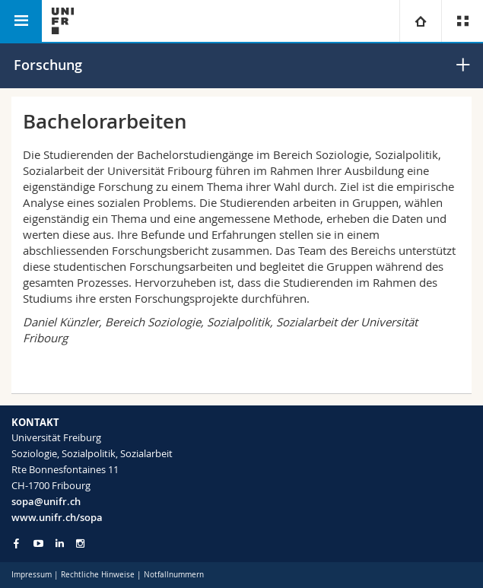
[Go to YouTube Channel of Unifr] (38, 543)
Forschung (48, 65)
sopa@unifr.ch (46, 501)
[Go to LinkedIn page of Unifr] (60, 543)
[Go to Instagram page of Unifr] (80, 543)
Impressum (31, 575)
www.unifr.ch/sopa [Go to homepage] (57, 517)
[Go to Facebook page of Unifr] (16, 543)
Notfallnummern (174, 575)
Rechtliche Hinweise (98, 575)
